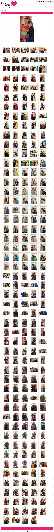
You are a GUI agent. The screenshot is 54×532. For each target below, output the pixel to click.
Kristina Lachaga (5, 12)
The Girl (19, 5)
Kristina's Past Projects (32, 12)
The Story (24, 5)
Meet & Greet (18, 12)
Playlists (35, 5)
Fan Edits (24, 12)
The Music (29, 5)
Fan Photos (12, 12)
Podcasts (48, 6)
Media (19, 7)
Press (47, 5)
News (39, 5)
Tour (43, 5)
